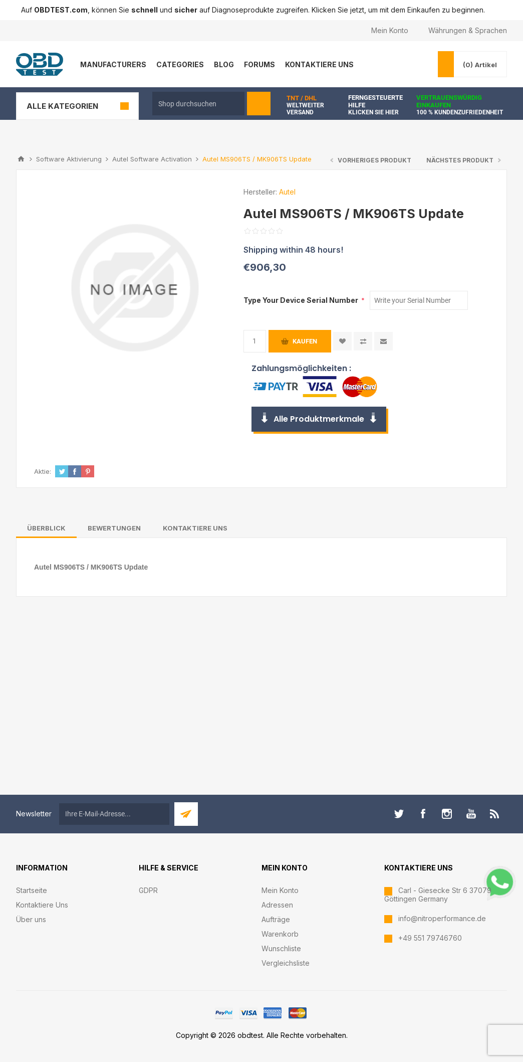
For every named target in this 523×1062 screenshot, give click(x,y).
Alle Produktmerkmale (319, 419)
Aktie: (42, 471)
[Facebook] (423, 814)
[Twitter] (399, 814)
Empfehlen (383, 341)
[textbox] (198, 103)
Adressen (277, 905)
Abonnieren (186, 814)
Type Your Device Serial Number (301, 300)
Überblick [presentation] (46, 528)
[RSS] (495, 814)
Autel (287, 192)
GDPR (148, 890)
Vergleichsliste (286, 963)
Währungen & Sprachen (467, 30)
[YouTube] (471, 814)
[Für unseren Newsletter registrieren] (114, 814)
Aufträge (276, 919)
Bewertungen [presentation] (114, 528)
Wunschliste (281, 948)
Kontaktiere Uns (42, 905)
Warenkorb (280, 934)
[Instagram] (447, 814)
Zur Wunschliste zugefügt (342, 341)
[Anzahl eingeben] (254, 341)
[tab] (46, 528)
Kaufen (305, 341)
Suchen (259, 103)
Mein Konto (389, 30)
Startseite (31, 890)
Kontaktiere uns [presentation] (195, 528)
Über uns (31, 919)
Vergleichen (363, 341)
